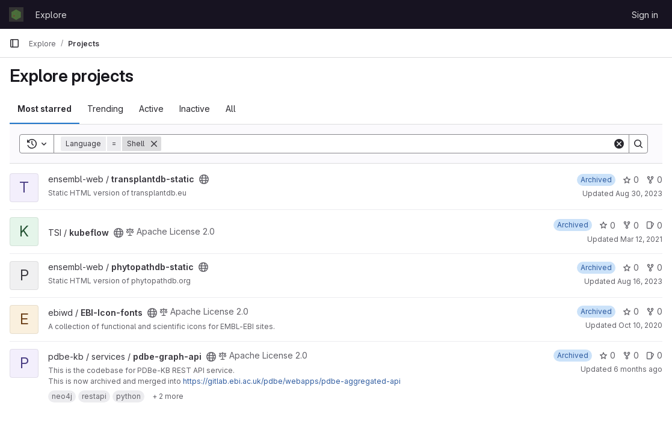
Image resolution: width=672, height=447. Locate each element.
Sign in (645, 15)
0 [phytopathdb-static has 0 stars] (631, 267)
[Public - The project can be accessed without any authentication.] (204, 179)
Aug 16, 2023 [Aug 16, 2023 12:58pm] (639, 281)
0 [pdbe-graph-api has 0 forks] (631, 355)
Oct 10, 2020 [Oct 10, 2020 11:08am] (640, 325)
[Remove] (154, 144)
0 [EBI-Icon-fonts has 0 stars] (631, 311)
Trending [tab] (105, 108)
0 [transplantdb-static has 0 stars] (631, 179)
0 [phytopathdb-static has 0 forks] (654, 267)
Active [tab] (151, 108)
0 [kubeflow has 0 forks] (631, 225)
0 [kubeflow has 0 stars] (607, 225)
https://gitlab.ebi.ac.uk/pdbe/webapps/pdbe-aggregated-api (292, 381)
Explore (51, 15)
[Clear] (619, 144)
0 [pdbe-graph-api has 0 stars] (607, 355)
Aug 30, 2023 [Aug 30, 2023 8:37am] (638, 193)
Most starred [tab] (44, 108)
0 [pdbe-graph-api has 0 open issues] (654, 355)
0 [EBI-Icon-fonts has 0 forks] (654, 311)
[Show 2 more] (168, 396)
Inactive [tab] (194, 108)
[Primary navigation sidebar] (14, 43)
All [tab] (231, 108)
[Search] (387, 144)
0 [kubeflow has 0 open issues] (654, 225)
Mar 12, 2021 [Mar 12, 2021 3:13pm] (641, 239)
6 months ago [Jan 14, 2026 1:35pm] (638, 369)
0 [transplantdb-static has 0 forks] (654, 179)
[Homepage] (16, 14)
